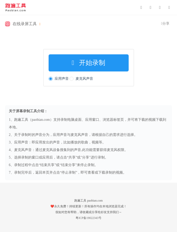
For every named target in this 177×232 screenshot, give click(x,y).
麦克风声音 (81, 79)
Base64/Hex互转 (35, 190)
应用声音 (59, 79)
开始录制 (88, 62)
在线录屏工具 (25, 24)
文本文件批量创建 (66, 190)
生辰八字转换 (95, 190)
